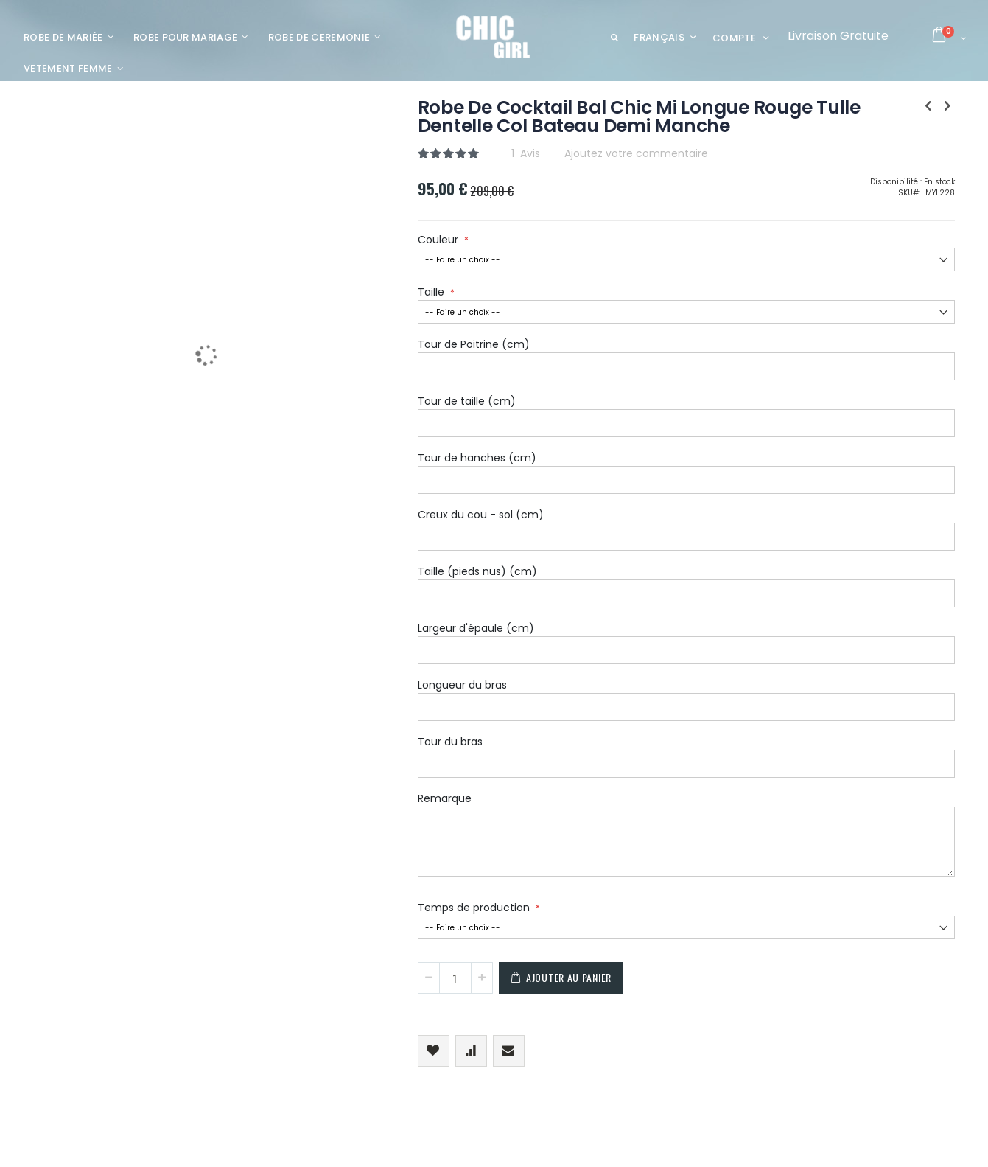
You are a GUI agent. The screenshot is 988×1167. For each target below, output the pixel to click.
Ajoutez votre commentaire (562, 153)
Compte (734, 38)
